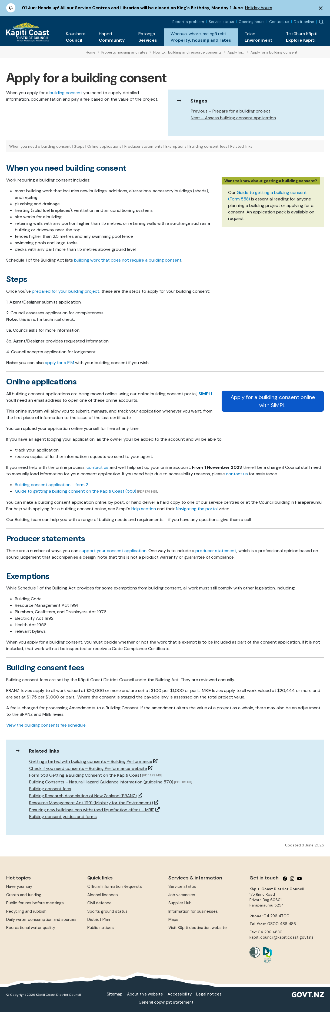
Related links (241, 146)
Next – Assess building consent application (233, 118)
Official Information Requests (114, 886)
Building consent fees (208, 146)
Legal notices (209, 994)
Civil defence (99, 903)
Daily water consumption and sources (41, 919)
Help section (143, 509)
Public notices (100, 927)
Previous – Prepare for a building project (230, 111)
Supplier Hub (180, 903)
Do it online (304, 21)
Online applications (104, 146)
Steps (79, 146)
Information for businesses (193, 911)
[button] (75, 37)
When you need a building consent (40, 146)
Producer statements (143, 146)
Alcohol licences (102, 895)
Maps (173, 919)
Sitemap (114, 994)
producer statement (215, 550)
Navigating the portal (197, 509)
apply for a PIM (59, 362)
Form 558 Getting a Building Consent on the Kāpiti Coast (85, 775)
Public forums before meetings (35, 903)
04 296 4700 (276, 916)
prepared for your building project (65, 291)
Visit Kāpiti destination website (197, 927)
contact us (97, 467)
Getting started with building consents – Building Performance (90, 761)
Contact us (279, 21)
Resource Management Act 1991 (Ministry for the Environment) (91, 803)
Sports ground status (107, 911)
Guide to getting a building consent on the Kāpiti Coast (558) (75, 491)
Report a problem (188, 21)
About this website (145, 994)
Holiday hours (258, 8)
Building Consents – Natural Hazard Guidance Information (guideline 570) (101, 782)
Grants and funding (23, 895)
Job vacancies (181, 895)
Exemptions (175, 146)
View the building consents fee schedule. (46, 725)
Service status (221, 21)
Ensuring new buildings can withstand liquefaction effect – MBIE (91, 810)
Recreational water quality (30, 927)
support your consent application (112, 550)
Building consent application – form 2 (51, 484)
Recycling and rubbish (26, 911)
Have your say (19, 886)
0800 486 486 (281, 924)
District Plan (98, 919)
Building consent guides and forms (63, 816)
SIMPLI (205, 394)
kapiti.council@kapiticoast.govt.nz (281, 937)
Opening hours (252, 21)
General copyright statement (166, 1002)
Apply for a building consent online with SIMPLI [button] (273, 401)
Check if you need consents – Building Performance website (88, 768)
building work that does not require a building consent (127, 260)
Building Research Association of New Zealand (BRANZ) (83, 796)
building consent (65, 92)
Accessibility (180, 994)
